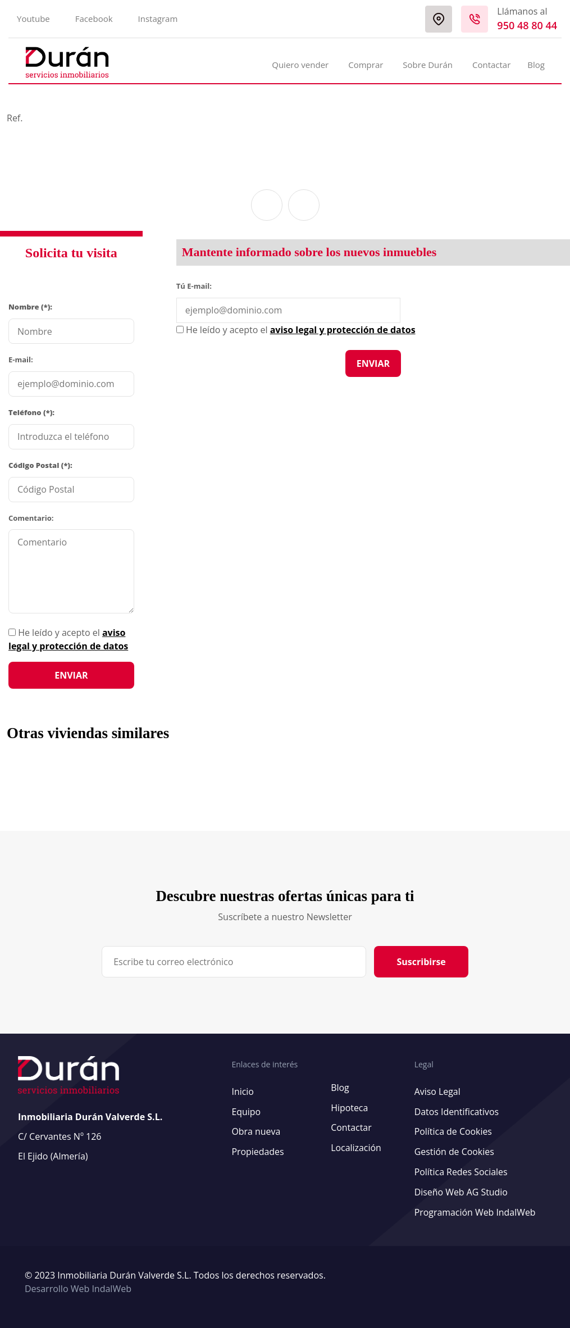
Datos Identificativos (456, 1111)
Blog (536, 64)
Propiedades (257, 1150)
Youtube (33, 18)
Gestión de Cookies (454, 1150)
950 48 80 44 (527, 25)
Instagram (158, 18)
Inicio (242, 1091)
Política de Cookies (453, 1131)
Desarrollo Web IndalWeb (78, 1285)
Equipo (246, 1111)
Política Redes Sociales (461, 1170)
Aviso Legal (437, 1091)
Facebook (94, 18)
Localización (355, 1146)
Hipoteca (349, 1107)
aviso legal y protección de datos (343, 330)
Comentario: (30, 518)
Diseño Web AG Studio (461, 1190)
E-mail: (20, 359)
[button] (266, 205)
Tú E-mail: (196, 285)
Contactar (491, 64)
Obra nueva (255, 1131)
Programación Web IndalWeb (475, 1209)
